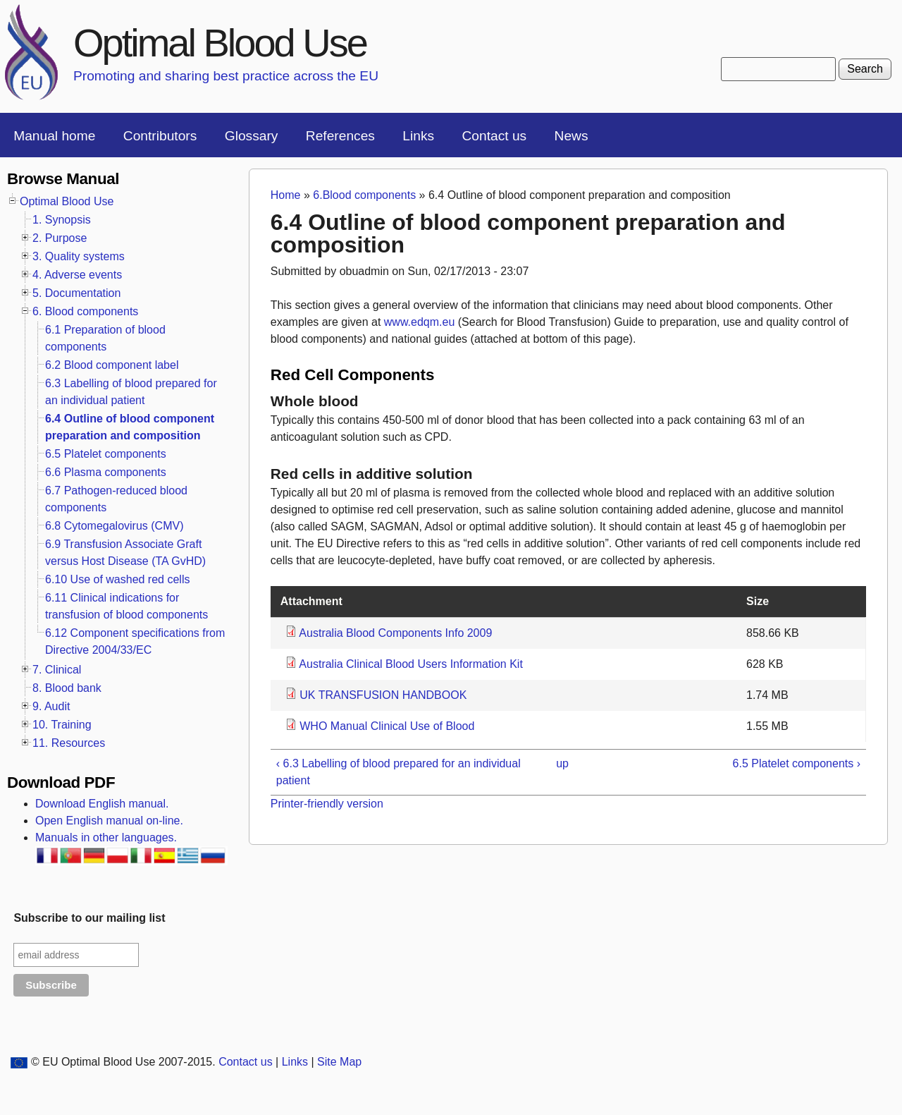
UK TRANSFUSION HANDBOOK (383, 695)
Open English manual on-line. (109, 821)
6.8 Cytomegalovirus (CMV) (114, 526)
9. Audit (51, 706)
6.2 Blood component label (111, 365)
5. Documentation (76, 293)
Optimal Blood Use (219, 42)
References (340, 135)
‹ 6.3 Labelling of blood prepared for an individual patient (398, 771)
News (571, 135)
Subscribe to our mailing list (89, 918)
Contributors (160, 135)
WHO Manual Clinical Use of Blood (386, 726)
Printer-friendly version (327, 804)
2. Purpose (59, 238)
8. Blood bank (66, 688)
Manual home (54, 135)
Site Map (339, 1062)
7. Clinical (56, 670)
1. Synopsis (61, 220)
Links (418, 135)
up (562, 763)
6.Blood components (364, 195)
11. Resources (68, 743)
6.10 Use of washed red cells (117, 579)
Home (286, 195)
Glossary (251, 135)
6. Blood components (85, 311)
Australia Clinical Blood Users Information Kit (410, 664)
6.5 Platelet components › (796, 763)
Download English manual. (101, 804)
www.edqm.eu (419, 322)
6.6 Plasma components (105, 472)
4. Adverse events (77, 275)
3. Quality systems (78, 256)
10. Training (62, 725)
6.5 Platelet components (105, 454)
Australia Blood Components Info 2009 (395, 633)
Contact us (494, 135)
